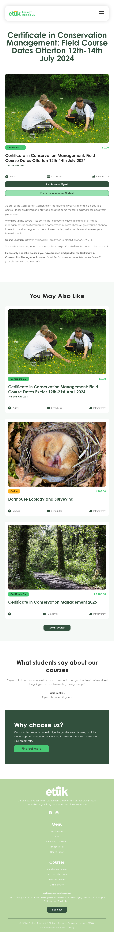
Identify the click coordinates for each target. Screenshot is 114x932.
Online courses (57, 884)
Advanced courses (57, 874)
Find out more (31, 750)
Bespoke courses (57, 879)
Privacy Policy (57, 846)
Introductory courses (57, 869)
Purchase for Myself (57, 184)
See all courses (57, 627)
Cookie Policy (57, 852)
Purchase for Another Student (57, 193)
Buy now (57, 909)
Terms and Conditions (57, 841)
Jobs (57, 836)
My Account (57, 831)
